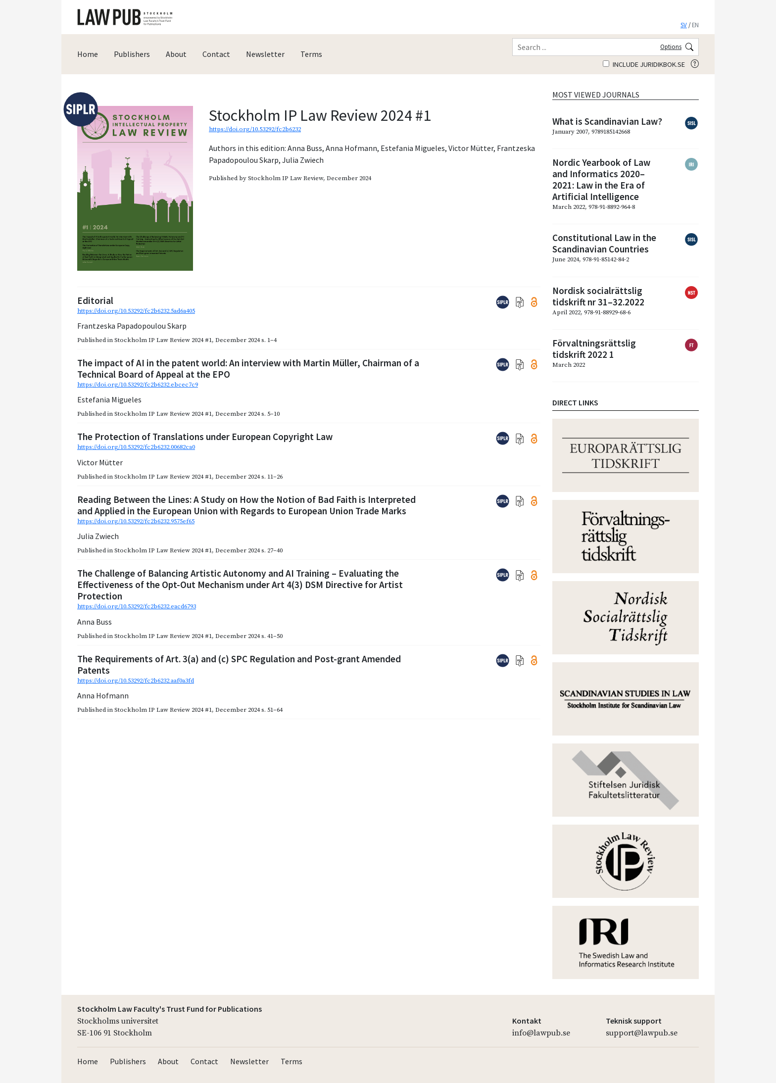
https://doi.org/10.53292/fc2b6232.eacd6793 (136, 606)
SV (683, 25)
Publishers (132, 54)
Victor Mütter (470, 148)
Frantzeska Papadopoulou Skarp (132, 326)
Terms (311, 54)
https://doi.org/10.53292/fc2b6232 (255, 129)
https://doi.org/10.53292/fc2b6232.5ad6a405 (136, 311)
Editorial (95, 300)
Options (670, 46)
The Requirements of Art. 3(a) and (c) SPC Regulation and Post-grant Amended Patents (239, 664)
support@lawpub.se (642, 1033)
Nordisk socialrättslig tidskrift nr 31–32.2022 (598, 296)
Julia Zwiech (303, 160)
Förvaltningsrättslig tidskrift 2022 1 (594, 348)
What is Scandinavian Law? (607, 121)
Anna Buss (305, 148)
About (176, 54)
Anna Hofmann (351, 148)
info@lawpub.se (541, 1033)
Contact (216, 54)
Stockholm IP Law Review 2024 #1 (163, 340)
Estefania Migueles (413, 148)
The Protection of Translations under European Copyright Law (205, 437)
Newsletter (265, 54)
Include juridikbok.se (644, 64)
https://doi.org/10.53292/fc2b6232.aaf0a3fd (135, 681)
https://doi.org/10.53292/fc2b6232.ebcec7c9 (137, 385)
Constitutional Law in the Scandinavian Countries (604, 243)
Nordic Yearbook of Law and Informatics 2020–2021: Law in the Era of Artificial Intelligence (601, 179)
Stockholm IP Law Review (285, 178)
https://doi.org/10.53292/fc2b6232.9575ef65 (135, 521)
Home (87, 54)
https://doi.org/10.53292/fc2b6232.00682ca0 (136, 447)
